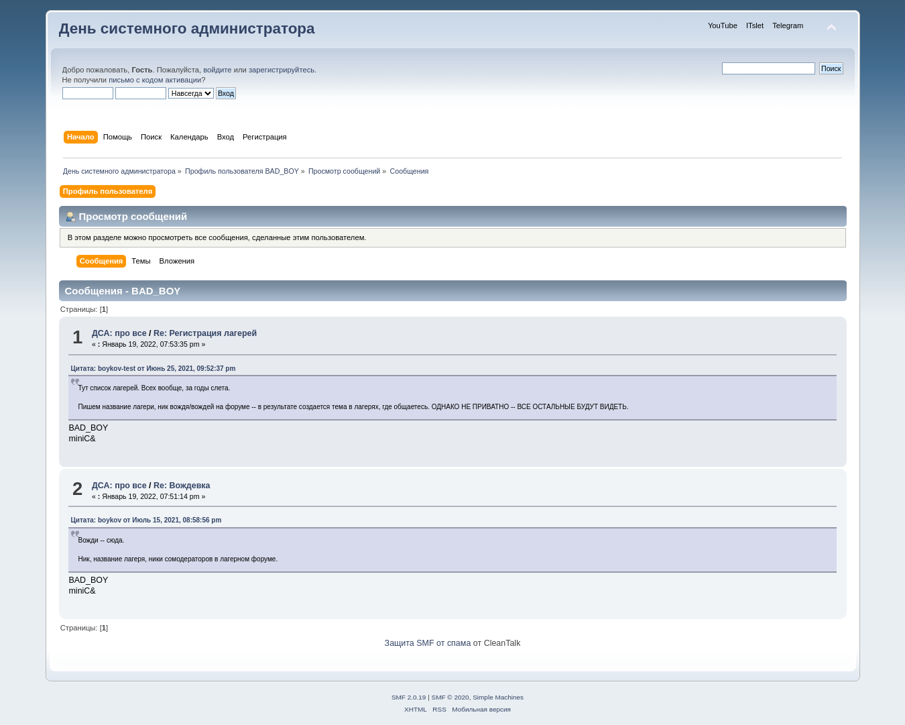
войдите (217, 70)
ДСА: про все (119, 333)
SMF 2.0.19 (408, 697)
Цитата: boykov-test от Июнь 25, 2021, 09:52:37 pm (152, 368)
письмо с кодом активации (155, 80)
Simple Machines (498, 697)
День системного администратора (187, 28)
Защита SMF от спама (428, 643)
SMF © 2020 (450, 697)
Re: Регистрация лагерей (205, 333)
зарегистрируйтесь (281, 70)
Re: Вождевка (182, 485)
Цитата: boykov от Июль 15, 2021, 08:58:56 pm (145, 520)
